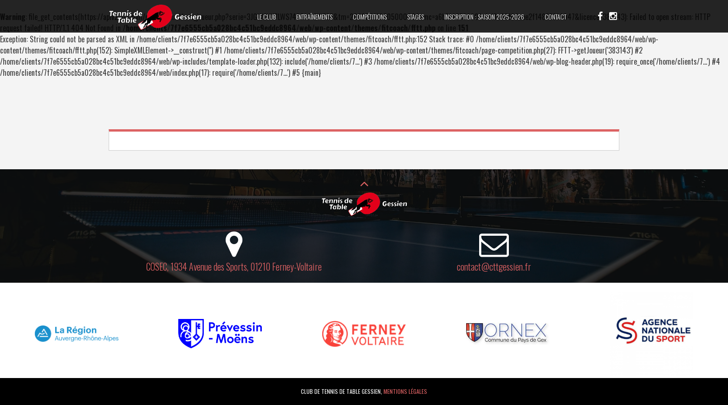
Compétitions (370, 16)
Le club (266, 16)
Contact (555, 16)
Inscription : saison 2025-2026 (484, 16)
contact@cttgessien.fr (494, 266)
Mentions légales (405, 391)
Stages (415, 16)
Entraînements (314, 16)
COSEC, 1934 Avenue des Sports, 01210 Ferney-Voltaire (234, 266)
